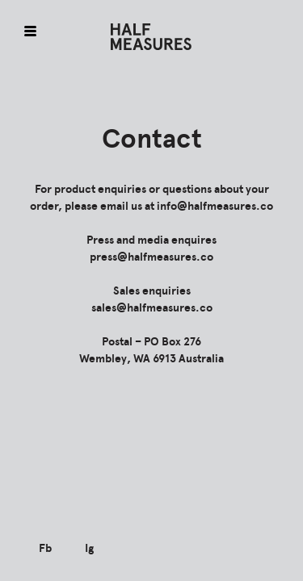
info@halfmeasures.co (215, 206)
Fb (45, 548)
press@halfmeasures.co (151, 257)
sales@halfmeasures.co (152, 308)
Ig (89, 548)
